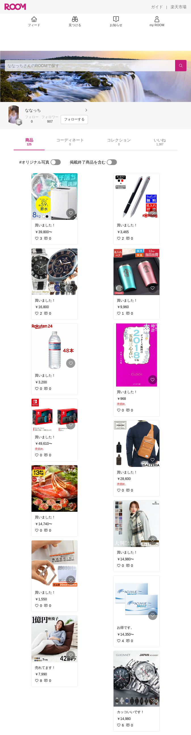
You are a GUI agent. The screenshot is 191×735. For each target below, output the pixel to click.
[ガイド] (157, 6)
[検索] (180, 65)
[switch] (56, 162)
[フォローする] (74, 119)
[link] (54, 196)
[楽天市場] (178, 6)
